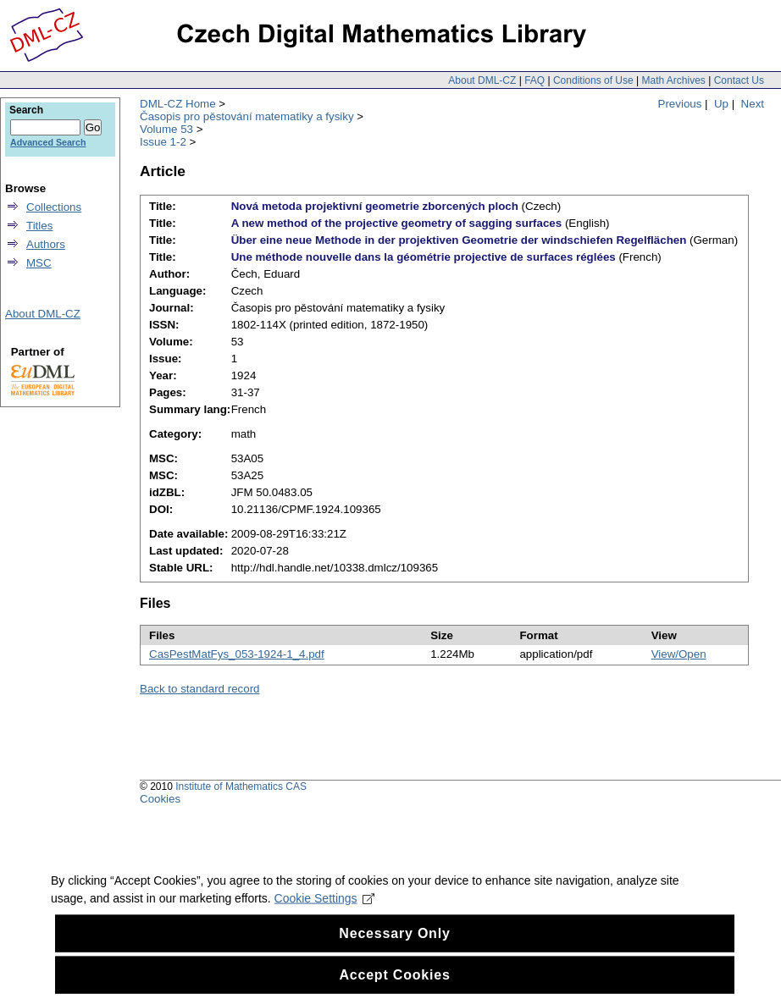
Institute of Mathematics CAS (241, 786)
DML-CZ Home (178, 103)
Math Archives (673, 80)
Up (721, 103)
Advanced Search (48, 142)
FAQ (534, 80)
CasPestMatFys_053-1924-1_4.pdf (236, 654)
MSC (39, 263)
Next (752, 103)
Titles (39, 225)
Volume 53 (166, 129)
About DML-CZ (482, 80)
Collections (53, 207)
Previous (680, 103)
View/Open (678, 654)
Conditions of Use (593, 80)
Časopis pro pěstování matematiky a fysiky (247, 116)
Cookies (160, 798)
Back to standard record (200, 688)
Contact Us (739, 80)
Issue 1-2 (163, 141)
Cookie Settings (324, 926)
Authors (45, 244)
